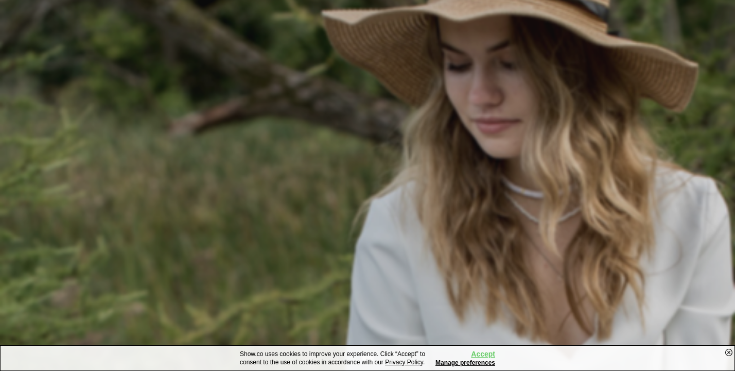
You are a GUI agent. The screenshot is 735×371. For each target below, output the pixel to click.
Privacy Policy (404, 362)
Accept (483, 354)
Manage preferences (465, 362)
